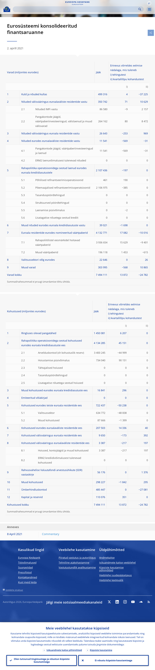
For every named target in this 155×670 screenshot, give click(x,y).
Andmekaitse (107, 557)
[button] (149, 3)
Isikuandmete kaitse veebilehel (117, 562)
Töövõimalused (27, 562)
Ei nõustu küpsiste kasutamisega (113, 660)
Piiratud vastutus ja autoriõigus (77, 557)
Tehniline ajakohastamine (74, 562)
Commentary (50, 534)
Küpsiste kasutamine (101, 649)
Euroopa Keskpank (29, 557)
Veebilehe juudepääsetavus (115, 575)
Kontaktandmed (27, 577)
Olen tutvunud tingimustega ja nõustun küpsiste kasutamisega (41, 660)
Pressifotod (25, 572)
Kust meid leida (27, 582)
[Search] (75, 9)
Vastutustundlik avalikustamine (77, 567)
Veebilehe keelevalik (111, 580)
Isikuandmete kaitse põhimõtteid (64, 649)
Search (139, 9)
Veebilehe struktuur (14, 590)
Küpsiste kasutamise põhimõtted (111, 569)
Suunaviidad (25, 567)
